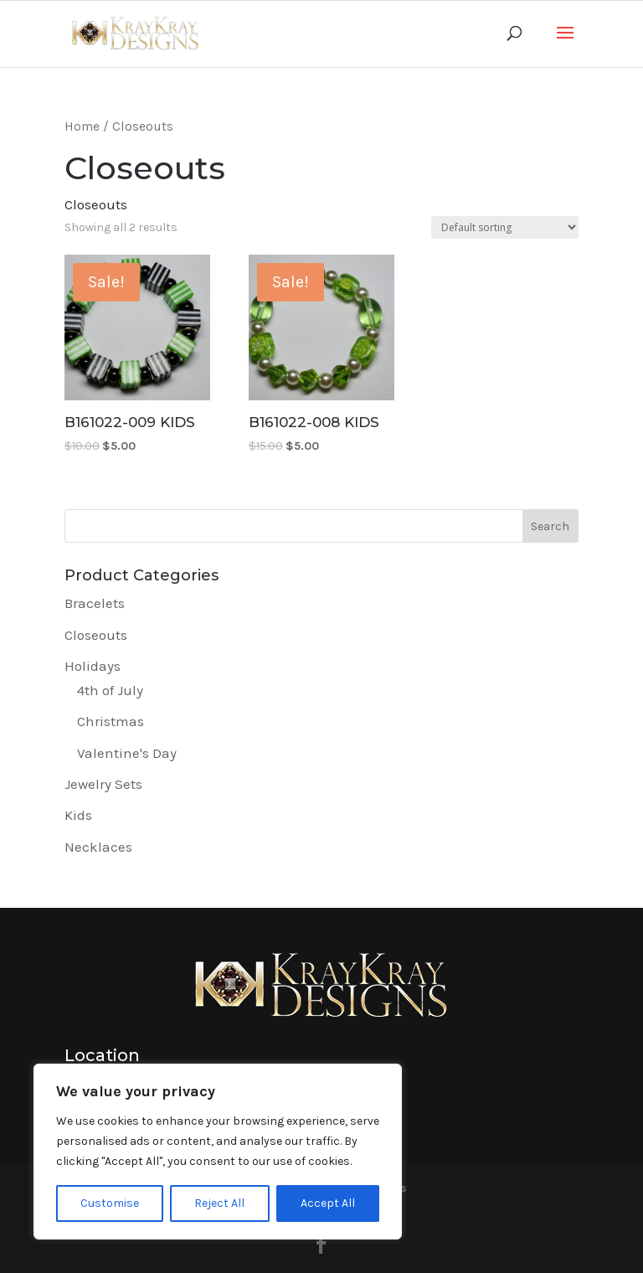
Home (82, 126)
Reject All (219, 1203)
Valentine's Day (127, 753)
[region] (217, 1152)
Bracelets (94, 603)
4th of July (110, 690)
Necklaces (98, 846)
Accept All (328, 1203)
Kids (78, 815)
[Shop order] (505, 227)
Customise (109, 1203)
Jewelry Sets (103, 784)
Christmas (110, 721)
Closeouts (95, 634)
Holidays (92, 665)
